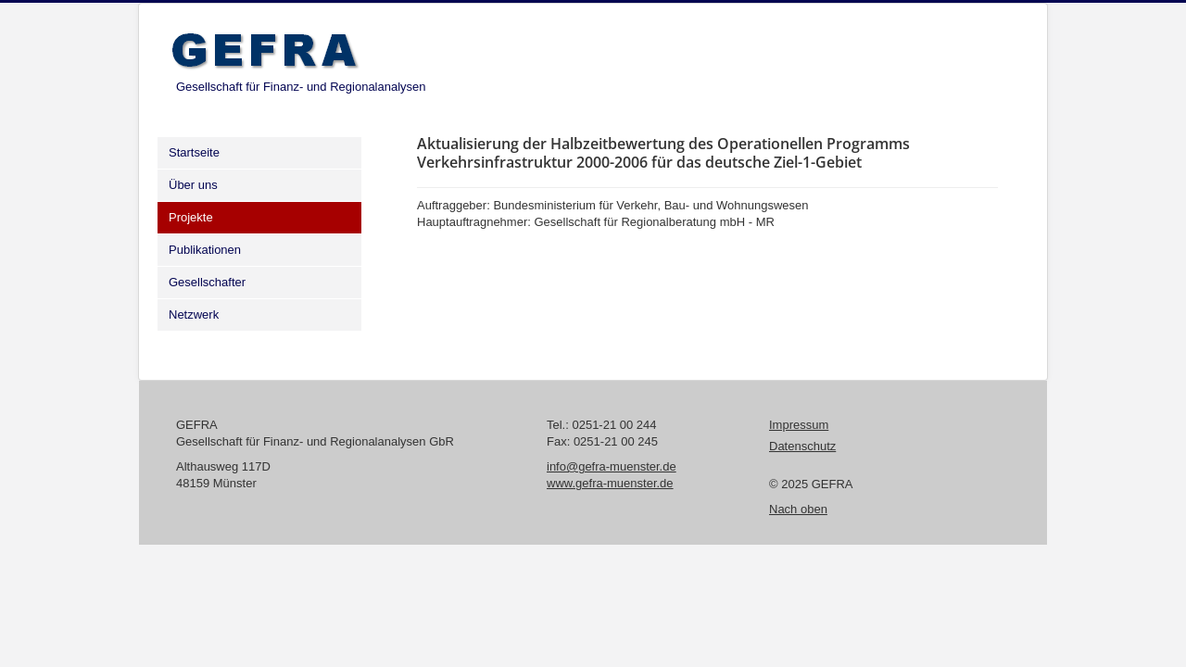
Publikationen (205, 250)
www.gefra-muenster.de (610, 483)
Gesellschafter (207, 282)
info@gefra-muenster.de (611, 466)
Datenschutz (802, 446)
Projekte (191, 217)
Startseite (194, 152)
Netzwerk (194, 314)
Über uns (193, 185)
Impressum (798, 425)
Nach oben (798, 509)
